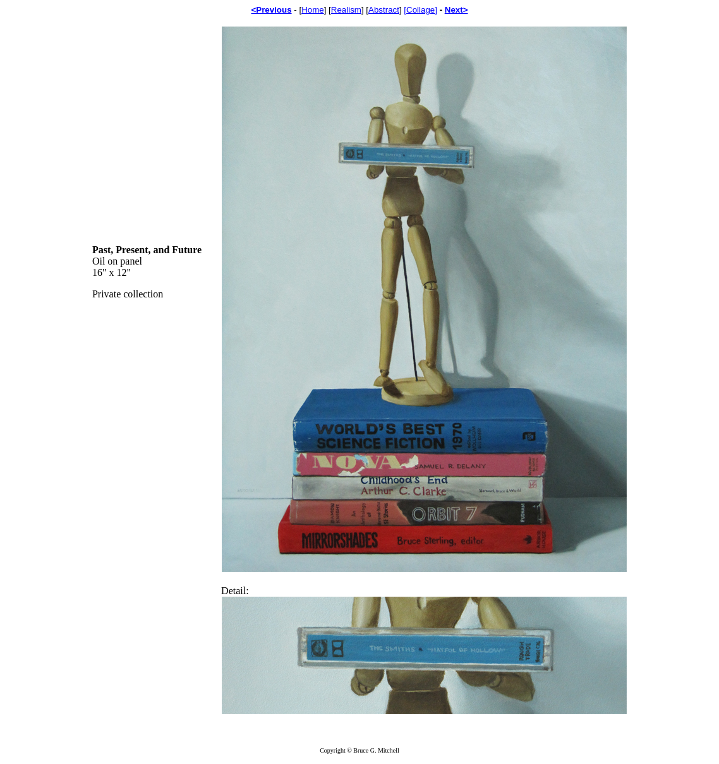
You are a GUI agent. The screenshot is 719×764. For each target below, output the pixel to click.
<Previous (271, 10)
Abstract (383, 10)
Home (312, 10)
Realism (346, 10)
